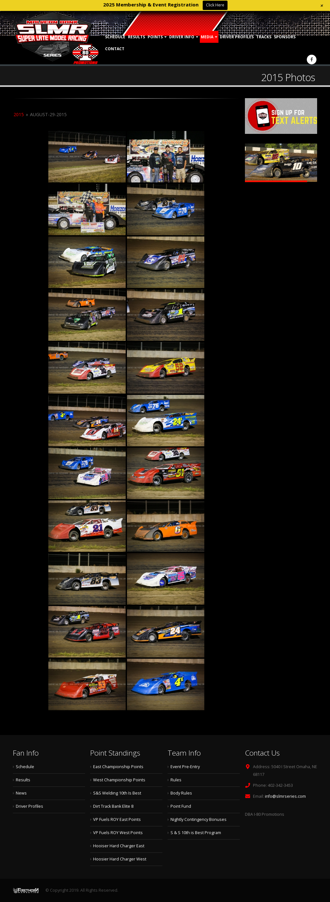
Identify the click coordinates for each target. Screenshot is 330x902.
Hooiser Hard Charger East (118, 846)
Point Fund (180, 806)
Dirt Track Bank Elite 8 (113, 806)
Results (136, 37)
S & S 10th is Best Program (195, 832)
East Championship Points (118, 766)
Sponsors (285, 37)
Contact (114, 48)
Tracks (263, 37)
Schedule (115, 37)
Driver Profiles (237, 37)
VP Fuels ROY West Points (118, 832)
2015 (19, 114)
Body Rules (181, 793)
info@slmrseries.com (285, 796)
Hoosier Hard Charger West (119, 859)
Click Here (215, 5)
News (21, 793)
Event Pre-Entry (185, 766)
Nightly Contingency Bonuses (198, 819)
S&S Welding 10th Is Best (117, 793)
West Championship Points (119, 780)
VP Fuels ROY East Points (117, 819)
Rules (175, 780)
